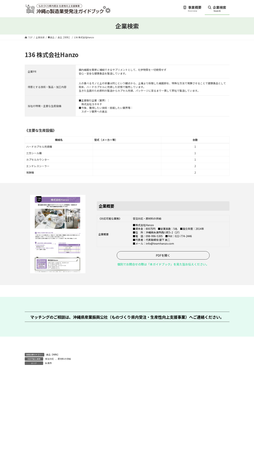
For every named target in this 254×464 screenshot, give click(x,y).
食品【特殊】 (52, 354)
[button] (163, 255)
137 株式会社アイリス (204, 381)
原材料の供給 (64, 358)
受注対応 (49, 358)
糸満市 (48, 363)
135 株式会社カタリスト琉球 (54, 381)
